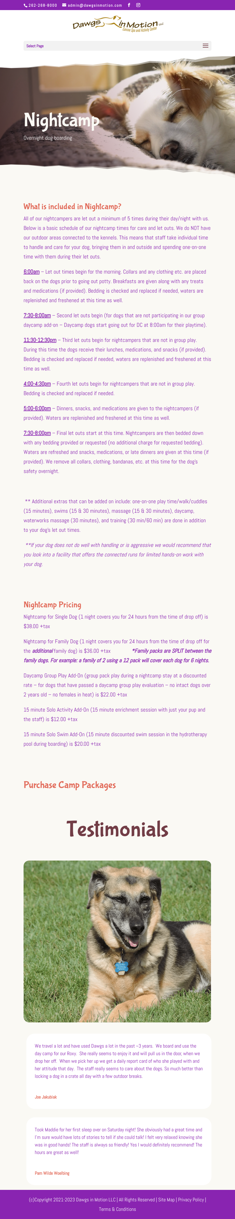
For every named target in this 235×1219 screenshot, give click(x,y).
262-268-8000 (43, 5)
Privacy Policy (191, 1199)
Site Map (166, 1199)
